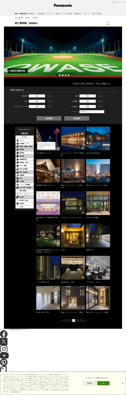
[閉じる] (123, 386)
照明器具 (27, 18)
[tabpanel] (63, 53)
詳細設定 (89, 386)
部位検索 (77, 118)
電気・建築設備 (19, 18)
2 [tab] (60, 75)
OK (103, 386)
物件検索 (49, 118)
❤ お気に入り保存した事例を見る (83, 83)
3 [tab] (63, 75)
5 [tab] (69, 75)
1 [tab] (57, 75)
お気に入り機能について (103, 83)
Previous (10, 53)
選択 (37, 96)
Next (116, 53)
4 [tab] (66, 75)
